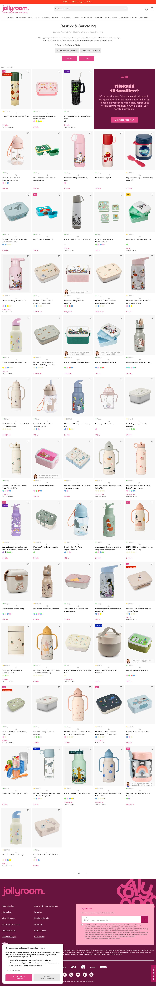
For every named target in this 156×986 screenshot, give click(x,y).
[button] (146, 9)
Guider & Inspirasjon (11, 924)
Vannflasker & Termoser (90, 50)
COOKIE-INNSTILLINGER (47, 978)
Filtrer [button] (69, 58)
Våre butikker (40, 930)
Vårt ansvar (39, 936)
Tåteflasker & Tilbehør (80, 32)
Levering (38, 912)
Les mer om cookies (12, 970)
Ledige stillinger (9, 936)
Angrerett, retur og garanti (46, 906)
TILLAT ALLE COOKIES (19, 978)
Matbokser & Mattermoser (67, 50)
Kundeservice (8, 906)
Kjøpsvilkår (7, 912)
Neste (85, 873)
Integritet (38, 924)
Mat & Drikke (66, 32)
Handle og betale (41, 918)
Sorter (86, 58)
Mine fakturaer (8, 918)
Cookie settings (9, 930)
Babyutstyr (57, 32)
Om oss (5, 942)
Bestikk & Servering (96, 32)
